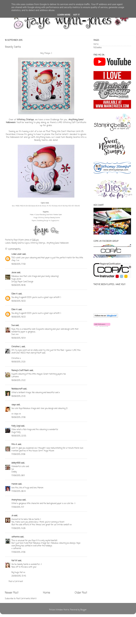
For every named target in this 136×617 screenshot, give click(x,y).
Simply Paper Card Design (22, 281)
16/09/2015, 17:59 (18, 264)
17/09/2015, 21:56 (18, 552)
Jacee (13, 272)
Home (46, 593)
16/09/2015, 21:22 (18, 380)
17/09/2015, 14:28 (18, 528)
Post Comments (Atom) (26, 598)
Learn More (63, 14)
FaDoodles (98, 47)
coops (13, 404)
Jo (12, 515)
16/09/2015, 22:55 (18, 435)
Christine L (16, 346)
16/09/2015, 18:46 (18, 285)
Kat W (14, 560)
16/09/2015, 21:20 (18, 361)
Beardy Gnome (17, 243)
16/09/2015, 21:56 (18, 417)
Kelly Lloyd (15, 426)
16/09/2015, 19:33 (18, 301)
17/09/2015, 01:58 (18, 454)
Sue (13, 325)
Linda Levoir (16, 254)
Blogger (83, 609)
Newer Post (11, 593)
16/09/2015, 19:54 (18, 338)
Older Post (81, 593)
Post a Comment (16, 581)
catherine (15, 536)
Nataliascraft (17, 388)
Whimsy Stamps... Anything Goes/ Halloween (49, 243)
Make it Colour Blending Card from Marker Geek (46, 215)
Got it (76, 14)
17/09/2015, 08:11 (18, 475)
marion (14, 484)
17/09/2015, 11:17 (17, 507)
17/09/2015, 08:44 (18, 491)
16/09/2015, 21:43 (18, 396)
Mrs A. (14, 444)
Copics (27, 243)
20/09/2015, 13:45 (18, 576)
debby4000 (15, 463)
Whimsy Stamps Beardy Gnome (49, 218)
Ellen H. (14, 293)
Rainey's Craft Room (20, 370)
